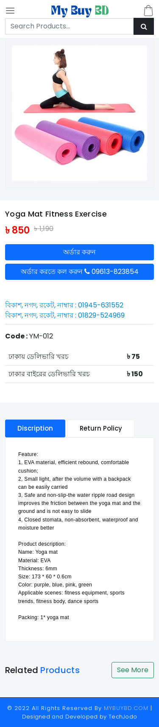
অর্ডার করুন (79, 252)
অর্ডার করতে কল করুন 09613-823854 (80, 271)
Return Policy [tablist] (101, 428)
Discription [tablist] (35, 428)
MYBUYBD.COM (127, 708)
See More (132, 670)
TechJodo (123, 717)
